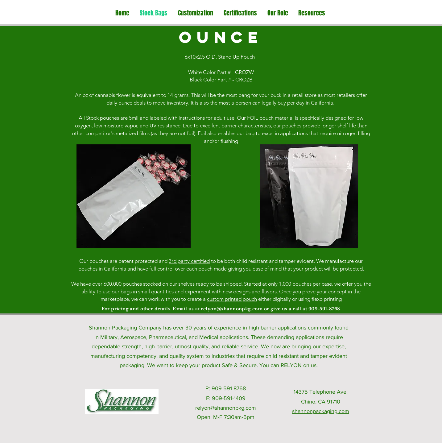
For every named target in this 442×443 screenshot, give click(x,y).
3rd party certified (189, 261)
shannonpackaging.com (320, 411)
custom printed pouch (232, 299)
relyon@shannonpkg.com (231, 309)
